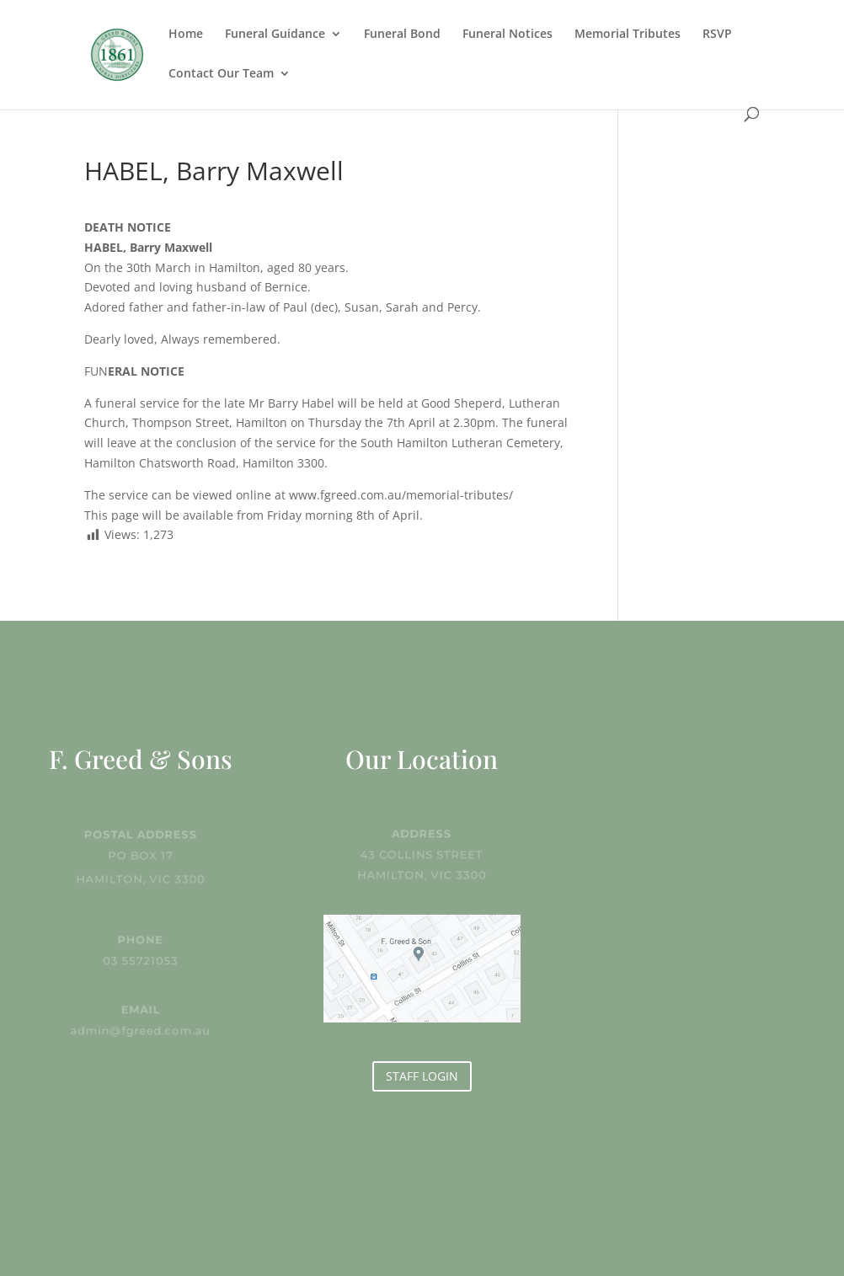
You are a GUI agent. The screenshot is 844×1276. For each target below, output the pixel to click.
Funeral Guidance (275, 34)
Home (185, 34)
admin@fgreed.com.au (140, 1030)
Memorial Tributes (627, 34)
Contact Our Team (221, 74)
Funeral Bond (402, 34)
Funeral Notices (507, 34)
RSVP (717, 34)
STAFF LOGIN (422, 1076)
